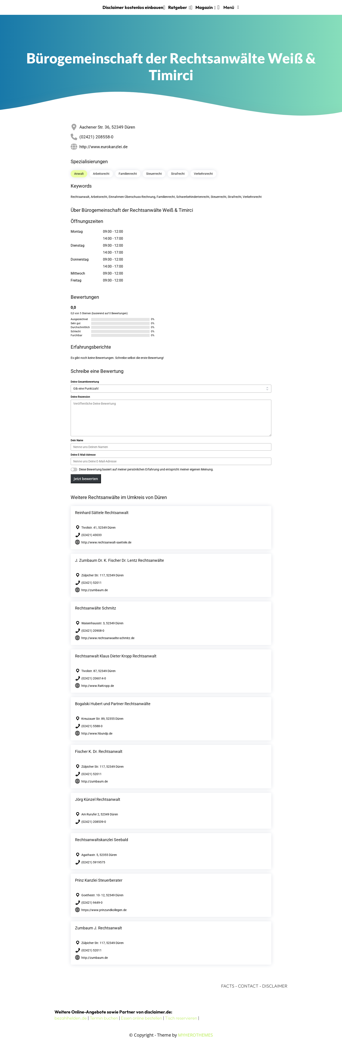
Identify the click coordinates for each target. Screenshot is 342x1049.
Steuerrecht (154, 173)
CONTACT (248, 986)
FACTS (227, 986)
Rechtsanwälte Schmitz (95, 608)
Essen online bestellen (141, 1018)
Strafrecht (178, 173)
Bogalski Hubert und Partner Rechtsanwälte (112, 703)
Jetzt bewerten (86, 478)
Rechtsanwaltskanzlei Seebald (101, 839)
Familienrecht (128, 173)
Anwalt (79, 173)
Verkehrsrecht (203, 173)
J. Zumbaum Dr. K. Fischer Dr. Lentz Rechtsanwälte (119, 560)
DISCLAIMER (274, 986)
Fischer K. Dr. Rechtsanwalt (98, 751)
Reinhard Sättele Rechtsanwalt (101, 512)
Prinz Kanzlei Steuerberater (98, 880)
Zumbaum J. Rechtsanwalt (98, 928)
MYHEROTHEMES (195, 1035)
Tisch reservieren (181, 1018)
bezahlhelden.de (71, 1018)
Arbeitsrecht (101, 173)
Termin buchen (104, 1018)
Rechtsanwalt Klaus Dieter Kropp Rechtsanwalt (115, 656)
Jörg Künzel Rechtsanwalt (97, 799)
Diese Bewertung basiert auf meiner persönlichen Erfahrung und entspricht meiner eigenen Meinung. (146, 469)
